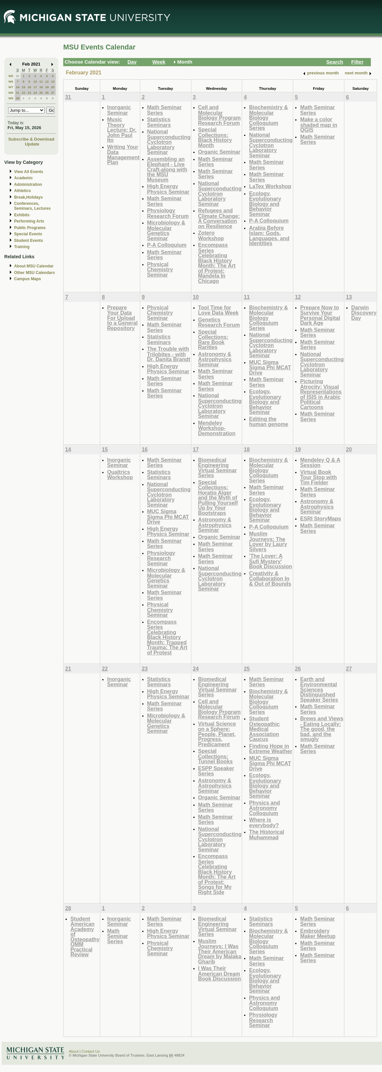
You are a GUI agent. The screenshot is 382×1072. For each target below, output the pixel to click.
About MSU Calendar (33, 266)
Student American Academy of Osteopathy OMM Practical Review (85, 937)
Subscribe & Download (31, 139)
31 (17, 76)
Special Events (28, 234)
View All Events (28, 171)
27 (53, 92)
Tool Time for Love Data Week (218, 310)
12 (47, 81)
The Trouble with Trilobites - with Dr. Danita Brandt (168, 354)
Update (32, 144)
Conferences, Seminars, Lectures (32, 206)
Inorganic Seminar (119, 110)
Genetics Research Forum (219, 322)
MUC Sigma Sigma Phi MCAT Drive (270, 367)
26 (47, 92)
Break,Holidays (28, 197)
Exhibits (21, 215)
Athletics (22, 190)
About (74, 1051)
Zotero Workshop (211, 235)
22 (23, 92)
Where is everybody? (264, 822)
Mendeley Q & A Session (320, 462)
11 (41, 81)
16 (29, 87)
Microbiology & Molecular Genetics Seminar (166, 230)
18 (41, 87)
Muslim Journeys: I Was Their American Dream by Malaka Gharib (219, 951)
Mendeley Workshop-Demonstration (217, 428)
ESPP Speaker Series (216, 771)
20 (53, 87)
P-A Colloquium (167, 245)
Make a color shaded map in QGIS (318, 124)
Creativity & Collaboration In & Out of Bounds (270, 578)
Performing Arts (29, 221)
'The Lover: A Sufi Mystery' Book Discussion (270, 561)
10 (35, 81)
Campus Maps (27, 279)
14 (17, 87)
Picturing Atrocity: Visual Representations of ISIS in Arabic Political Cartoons (321, 394)
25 (41, 92)
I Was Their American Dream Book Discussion (219, 973)
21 (17, 92)
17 (35, 87)
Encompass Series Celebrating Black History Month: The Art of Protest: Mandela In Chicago (217, 263)
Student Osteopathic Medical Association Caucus (264, 728)
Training (21, 246)
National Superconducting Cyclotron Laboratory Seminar (169, 141)
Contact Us (91, 1051)
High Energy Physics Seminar (168, 189)
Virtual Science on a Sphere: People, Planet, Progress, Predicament (217, 734)
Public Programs (30, 227)
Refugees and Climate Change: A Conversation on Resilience (219, 218)
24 (35, 92)
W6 (11, 81)
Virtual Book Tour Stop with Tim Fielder (318, 477)
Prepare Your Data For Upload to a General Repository (122, 317)
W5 (11, 76)
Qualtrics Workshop (120, 474)
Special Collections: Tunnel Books (215, 756)
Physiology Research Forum (168, 213)
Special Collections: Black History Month (215, 137)
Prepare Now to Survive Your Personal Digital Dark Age (320, 315)
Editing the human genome (268, 421)
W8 (11, 92)
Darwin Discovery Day (363, 312)
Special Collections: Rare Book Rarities (213, 339)
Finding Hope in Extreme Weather (270, 748)
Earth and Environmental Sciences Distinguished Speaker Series (319, 689)
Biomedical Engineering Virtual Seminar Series (217, 467)
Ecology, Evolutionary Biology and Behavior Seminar (265, 203)
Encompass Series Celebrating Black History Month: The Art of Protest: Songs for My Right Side (217, 874)
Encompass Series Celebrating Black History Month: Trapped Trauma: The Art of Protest (167, 637)
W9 (11, 98)
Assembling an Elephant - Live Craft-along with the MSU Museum (167, 169)
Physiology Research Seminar (161, 558)
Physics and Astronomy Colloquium (264, 808)
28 (17, 98)
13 (53, 81)
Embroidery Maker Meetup (317, 933)
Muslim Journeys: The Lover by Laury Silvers (268, 541)
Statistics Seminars (159, 122)
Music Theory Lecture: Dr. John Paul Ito (122, 129)
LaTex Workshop (270, 186)
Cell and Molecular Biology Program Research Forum (219, 115)
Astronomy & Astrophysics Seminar (215, 359)
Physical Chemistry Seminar (160, 269)
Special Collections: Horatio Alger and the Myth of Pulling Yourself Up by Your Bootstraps (218, 497)
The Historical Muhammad (266, 834)
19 (47, 87)
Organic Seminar (219, 152)
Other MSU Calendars (34, 272)
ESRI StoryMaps (320, 518)
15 (23, 87)
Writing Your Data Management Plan (123, 155)
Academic (23, 178)
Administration (28, 184)
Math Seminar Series (164, 110)
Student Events (28, 240)
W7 (11, 87)
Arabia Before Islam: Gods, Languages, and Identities (269, 235)
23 (29, 92)
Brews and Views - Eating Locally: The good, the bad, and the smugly (321, 728)
